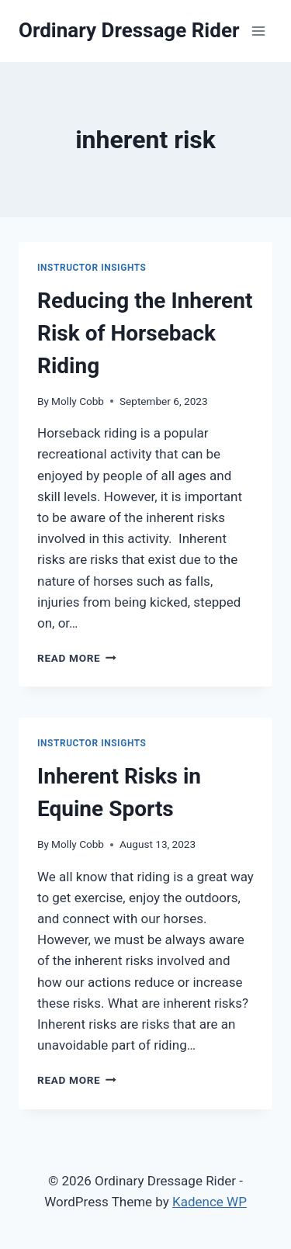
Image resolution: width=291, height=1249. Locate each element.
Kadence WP (209, 1201)
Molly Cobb (77, 401)
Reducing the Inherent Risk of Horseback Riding (144, 333)
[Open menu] (258, 31)
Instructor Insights (92, 267)
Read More (76, 658)
